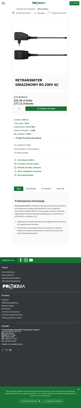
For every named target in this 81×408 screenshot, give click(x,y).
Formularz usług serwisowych (12, 315)
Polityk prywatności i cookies (12, 318)
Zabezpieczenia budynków (25, 9)
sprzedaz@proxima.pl (15, 344)
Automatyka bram (8, 272)
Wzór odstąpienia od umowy (29, 171)
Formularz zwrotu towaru (28, 164)
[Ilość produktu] (19, 109)
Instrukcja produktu (26, 160)
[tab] (18, 189)
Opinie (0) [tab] (60, 189)
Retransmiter (22, 153)
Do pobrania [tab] (46, 189)
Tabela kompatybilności (10, 303)
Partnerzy (5, 300)
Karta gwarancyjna (25, 175)
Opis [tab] (19, 189)
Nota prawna (6, 309)
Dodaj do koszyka (47, 109)
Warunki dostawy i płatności (29, 168)
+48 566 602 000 (10, 341)
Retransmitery (43, 9)
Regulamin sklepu (8, 306)
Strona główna (13, 9)
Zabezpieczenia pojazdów (11, 281)
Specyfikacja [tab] (31, 189)
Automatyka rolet (8, 275)
